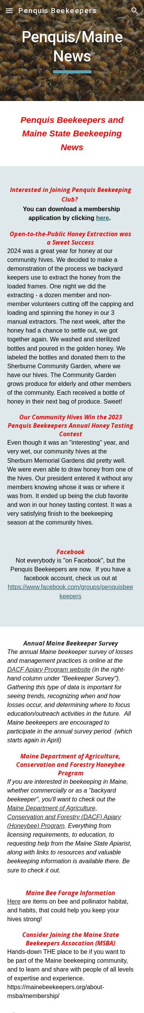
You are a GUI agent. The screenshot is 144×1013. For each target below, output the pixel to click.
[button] (9, 10)
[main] (72, 50)
